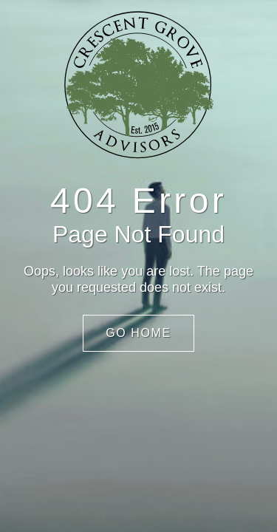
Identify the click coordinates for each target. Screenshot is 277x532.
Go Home (138, 333)
